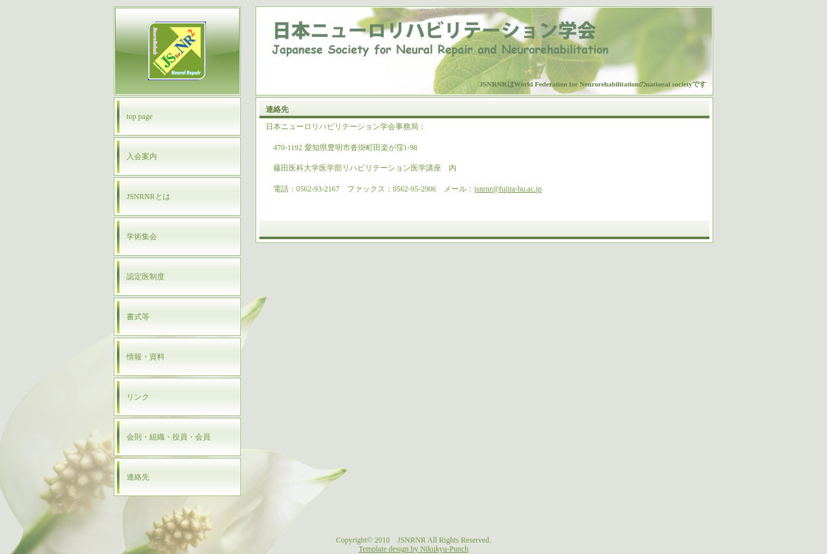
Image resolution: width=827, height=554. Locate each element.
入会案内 (141, 156)
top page (139, 116)
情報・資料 (145, 356)
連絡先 (137, 477)
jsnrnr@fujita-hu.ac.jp (508, 188)
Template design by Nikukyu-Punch (413, 548)
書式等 (137, 316)
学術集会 (141, 236)
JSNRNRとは (148, 196)
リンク (137, 396)
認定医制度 (145, 276)
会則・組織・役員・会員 (168, 437)
